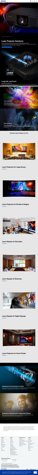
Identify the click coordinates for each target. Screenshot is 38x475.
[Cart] (34, 1)
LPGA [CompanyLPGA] (29, 445)
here (26, 473)
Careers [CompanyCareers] (29, 442)
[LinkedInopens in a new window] (33, 469)
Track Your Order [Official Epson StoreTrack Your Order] (21, 442)
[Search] (32, 1)
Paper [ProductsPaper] (2, 449)
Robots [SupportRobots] (11, 443)
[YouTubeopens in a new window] (31, 469)
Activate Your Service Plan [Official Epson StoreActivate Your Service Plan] (22, 444)
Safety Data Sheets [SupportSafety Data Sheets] (12, 451)
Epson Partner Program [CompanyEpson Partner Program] (31, 443)
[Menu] (36, 1)
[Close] (35, 472)
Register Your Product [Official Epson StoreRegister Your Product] (22, 443)
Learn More (4, 206)
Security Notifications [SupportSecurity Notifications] (13, 453)
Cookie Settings (4, 472)
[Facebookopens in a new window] (27, 469)
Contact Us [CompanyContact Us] (29, 450)
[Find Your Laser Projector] (7, 47)
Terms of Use (12, 467)
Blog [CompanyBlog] (28, 449)
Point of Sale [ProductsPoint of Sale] (2, 442)
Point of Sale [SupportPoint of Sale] (11, 442)
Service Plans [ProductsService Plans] (3, 450)
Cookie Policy (13, 472)
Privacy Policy (10, 465)
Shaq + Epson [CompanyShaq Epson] (30, 444)
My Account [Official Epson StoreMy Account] (20, 445)
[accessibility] (30, 1)
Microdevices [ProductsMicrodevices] (3, 445)
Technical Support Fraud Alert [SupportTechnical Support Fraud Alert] (14, 454)
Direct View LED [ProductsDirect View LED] (3, 444)
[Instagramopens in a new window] (35, 469)
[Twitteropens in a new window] (29, 469)
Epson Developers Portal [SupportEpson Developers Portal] (13, 452)
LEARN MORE (4, 243)
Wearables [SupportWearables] (11, 444)
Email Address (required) (4, 459)
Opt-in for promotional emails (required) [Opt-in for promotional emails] (7, 463)
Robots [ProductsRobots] (2, 443)
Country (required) (14, 459)
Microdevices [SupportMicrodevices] (12, 445)
